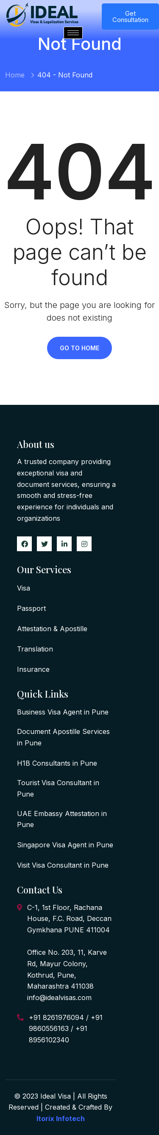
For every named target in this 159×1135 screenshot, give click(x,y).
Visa (23, 588)
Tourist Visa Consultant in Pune (58, 788)
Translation (35, 649)
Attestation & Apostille (52, 628)
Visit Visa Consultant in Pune (63, 865)
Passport (31, 608)
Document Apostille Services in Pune (63, 737)
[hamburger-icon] (73, 33)
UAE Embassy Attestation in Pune (62, 819)
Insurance (33, 669)
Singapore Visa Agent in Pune (65, 845)
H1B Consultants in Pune (57, 763)
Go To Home (79, 348)
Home (15, 75)
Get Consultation (130, 16)
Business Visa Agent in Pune (63, 712)
